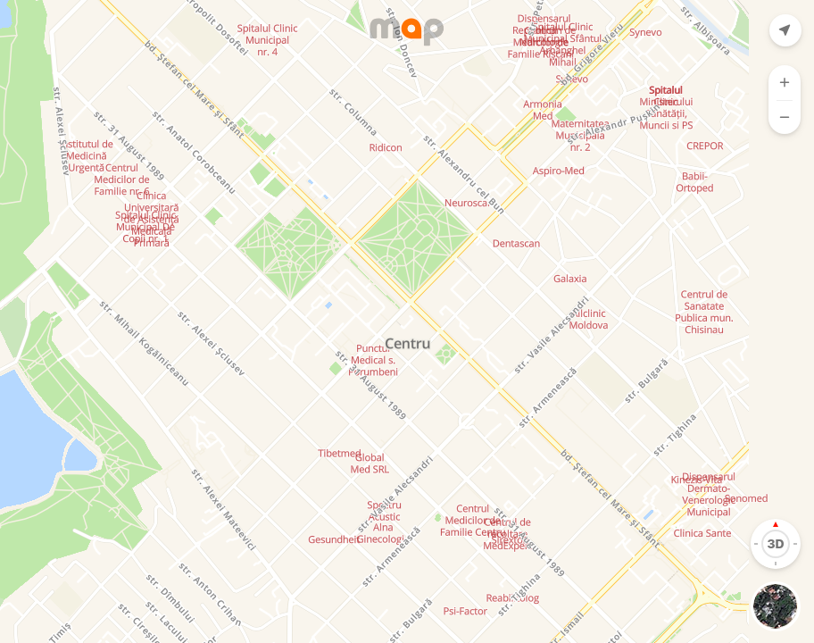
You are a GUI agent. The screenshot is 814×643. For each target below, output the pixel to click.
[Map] (407, 321)
